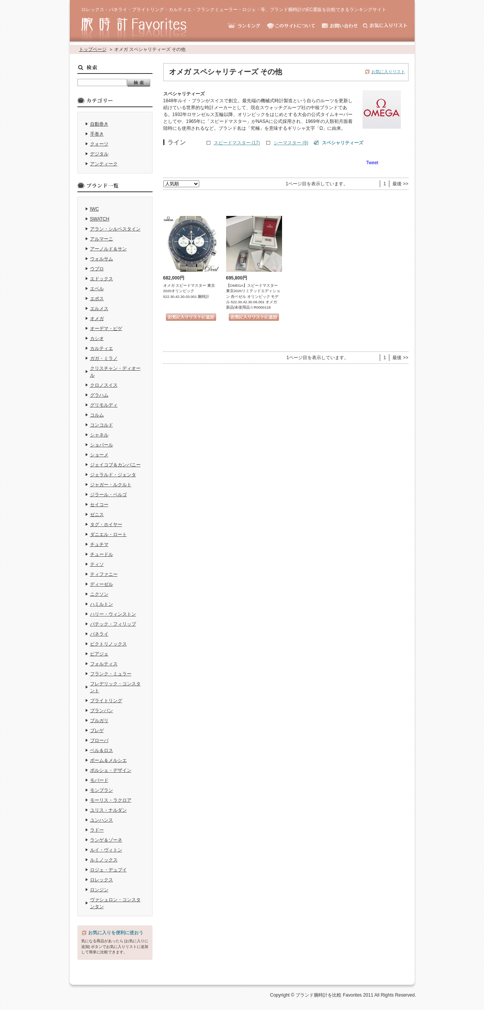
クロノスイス (104, 385)
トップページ (93, 49)
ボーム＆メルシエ (108, 760)
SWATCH (100, 219)
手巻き (97, 134)
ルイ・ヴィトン (106, 850)
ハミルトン (101, 604)
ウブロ (97, 268)
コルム (97, 415)
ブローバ (99, 740)
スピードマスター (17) (237, 142)
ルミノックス (104, 860)
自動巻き (99, 124)
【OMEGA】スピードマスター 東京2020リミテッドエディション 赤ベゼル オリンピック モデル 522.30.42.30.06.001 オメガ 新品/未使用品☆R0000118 (253, 296)
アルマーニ (101, 239)
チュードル (101, 554)
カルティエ (101, 348)
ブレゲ (97, 730)
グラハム (99, 395)
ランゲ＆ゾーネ (106, 840)
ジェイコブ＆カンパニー (115, 464)
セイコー (99, 504)
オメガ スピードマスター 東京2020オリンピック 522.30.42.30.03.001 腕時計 (189, 291)
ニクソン (99, 594)
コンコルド (101, 425)
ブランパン (101, 710)
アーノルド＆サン (108, 249)
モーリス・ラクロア (110, 800)
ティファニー (104, 574)
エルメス (99, 308)
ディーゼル (101, 584)
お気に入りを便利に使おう (115, 932)
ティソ (97, 564)
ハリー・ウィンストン (113, 614)
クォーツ (99, 144)
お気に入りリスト (388, 71)
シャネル (99, 435)
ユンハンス (101, 820)
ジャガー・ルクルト (110, 484)
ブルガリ (99, 720)
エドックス (101, 278)
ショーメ (99, 455)
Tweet (372, 162)
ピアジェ (99, 654)
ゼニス (97, 514)
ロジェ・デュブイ (108, 870)
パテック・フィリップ (113, 624)
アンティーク (104, 164)
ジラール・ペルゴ (108, 494)
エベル (97, 288)
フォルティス (104, 664)
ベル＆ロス (101, 750)
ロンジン (99, 889)
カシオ (97, 338)
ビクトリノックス (108, 644)
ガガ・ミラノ (104, 358)
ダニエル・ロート (108, 534)
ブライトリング (106, 700)
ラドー (97, 830)
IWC (94, 209)
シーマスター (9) (291, 142)
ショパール (101, 445)
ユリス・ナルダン (108, 810)
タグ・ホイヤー (106, 524)
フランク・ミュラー (110, 674)
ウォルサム (101, 258)
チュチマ (99, 544)
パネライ (99, 634)
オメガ (97, 318)
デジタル (99, 154)
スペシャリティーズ (342, 142)
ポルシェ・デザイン (110, 770)
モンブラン (101, 790)
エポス (97, 298)
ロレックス (101, 880)
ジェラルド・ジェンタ (113, 474)
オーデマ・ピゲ (106, 328)
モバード (99, 780)
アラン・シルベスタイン (115, 229)
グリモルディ (104, 405)
